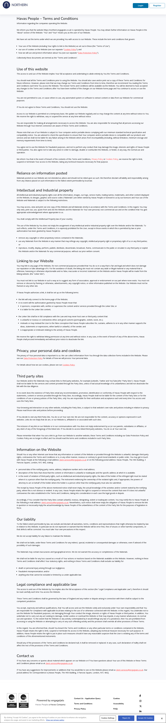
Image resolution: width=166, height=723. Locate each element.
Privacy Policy (97, 159)
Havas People (41, 704)
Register (157, 5)
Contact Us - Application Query (87, 698)
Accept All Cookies (145, 718)
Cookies (116, 698)
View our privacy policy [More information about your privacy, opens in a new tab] (55, 720)
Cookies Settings (107, 718)
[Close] (162, 718)
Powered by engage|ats (50, 700)
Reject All (126, 718)
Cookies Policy (112, 159)
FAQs (115, 709)
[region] (83, 718)
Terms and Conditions (83, 703)
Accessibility (118, 703)
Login (140, 5)
